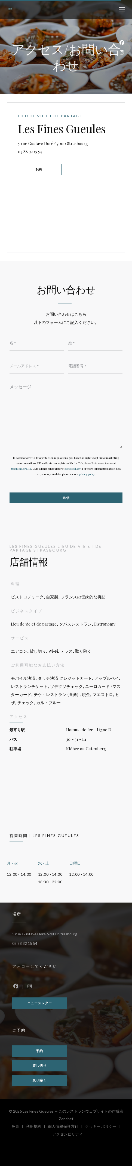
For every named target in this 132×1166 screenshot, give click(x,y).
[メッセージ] (66, 414)
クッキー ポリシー (104, 1127)
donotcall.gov (73, 469)
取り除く (39, 1080)
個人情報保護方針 (66, 1127)
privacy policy (87, 474)
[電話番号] (95, 365)
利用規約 (37, 1127)
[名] (37, 342)
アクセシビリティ (67, 1135)
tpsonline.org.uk (21, 469)
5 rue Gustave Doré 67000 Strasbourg (71, 142)
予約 (38, 169)
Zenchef (66, 1118)
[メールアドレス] (37, 365)
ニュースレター (39, 1003)
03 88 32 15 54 (30, 151)
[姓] (95, 342)
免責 (18, 1127)
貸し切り (39, 1066)
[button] (122, 9)
